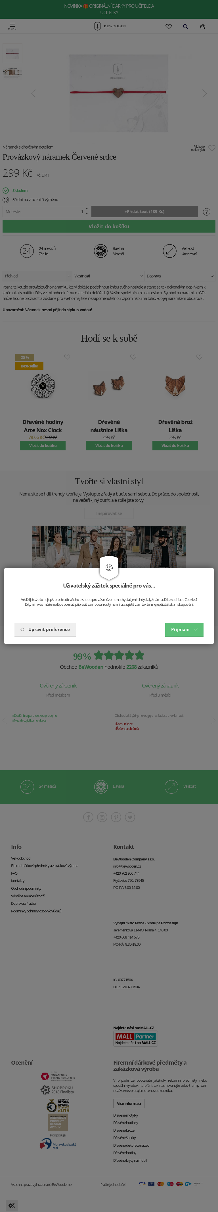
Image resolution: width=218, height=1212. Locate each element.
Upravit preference (45, 629)
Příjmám (184, 629)
